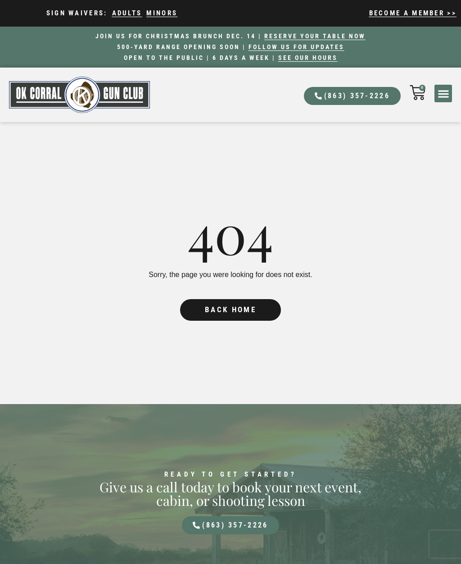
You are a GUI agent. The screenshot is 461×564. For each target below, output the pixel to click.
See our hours (308, 57)
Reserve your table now (315, 36)
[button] (443, 93)
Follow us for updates (296, 46)
